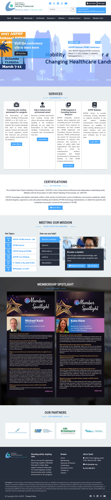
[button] (3, 54)
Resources (50, 18)
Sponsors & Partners (68, 463)
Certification (40, 18)
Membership (28, 18)
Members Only (98, 18)
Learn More (16, 144)
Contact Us (65, 470)
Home (9, 18)
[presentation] (5, 349)
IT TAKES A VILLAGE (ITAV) (24, 263)
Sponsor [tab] (45, 245)
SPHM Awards (18, 245)
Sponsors (87, 18)
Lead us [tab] (45, 257)
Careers (63, 473)
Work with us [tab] (47, 251)
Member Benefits (76, 266)
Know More (55, 208)
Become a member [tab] (49, 239)
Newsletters (46, 263)
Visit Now (21, 53)
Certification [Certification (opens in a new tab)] (65, 465)
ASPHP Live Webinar (21, 257)
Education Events (74, 18)
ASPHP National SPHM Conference (91, 10)
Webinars (61, 18)
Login (101, 3)
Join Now (91, 3)
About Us (17, 18)
